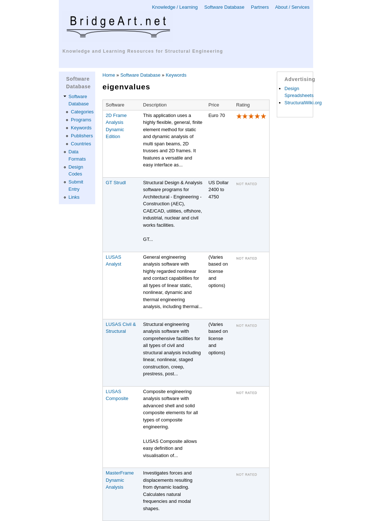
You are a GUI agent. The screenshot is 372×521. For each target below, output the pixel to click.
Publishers (82, 135)
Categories (82, 111)
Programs (81, 119)
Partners (260, 7)
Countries (81, 143)
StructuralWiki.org (303, 102)
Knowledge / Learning (175, 7)
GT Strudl (116, 182)
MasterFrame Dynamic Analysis (120, 480)
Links (74, 197)
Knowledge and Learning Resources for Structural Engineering (142, 51)
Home (108, 75)
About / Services (292, 7)
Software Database (224, 7)
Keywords (81, 127)
